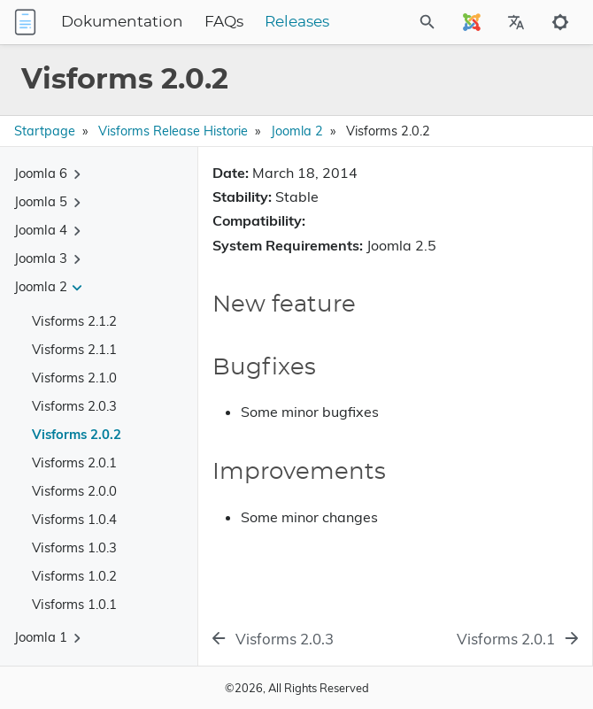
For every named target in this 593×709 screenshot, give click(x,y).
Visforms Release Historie (173, 131)
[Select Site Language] (472, 22)
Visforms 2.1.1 (74, 349)
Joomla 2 (297, 131)
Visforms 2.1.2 (74, 320)
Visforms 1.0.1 (74, 604)
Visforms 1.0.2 (74, 575)
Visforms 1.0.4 (74, 519)
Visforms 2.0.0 (74, 490)
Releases (297, 22)
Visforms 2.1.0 (74, 377)
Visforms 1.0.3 (74, 547)
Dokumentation (122, 22)
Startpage (44, 131)
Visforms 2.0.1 (74, 462)
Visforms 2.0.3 (74, 405)
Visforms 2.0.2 (76, 434)
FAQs (223, 22)
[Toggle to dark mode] (560, 22)
